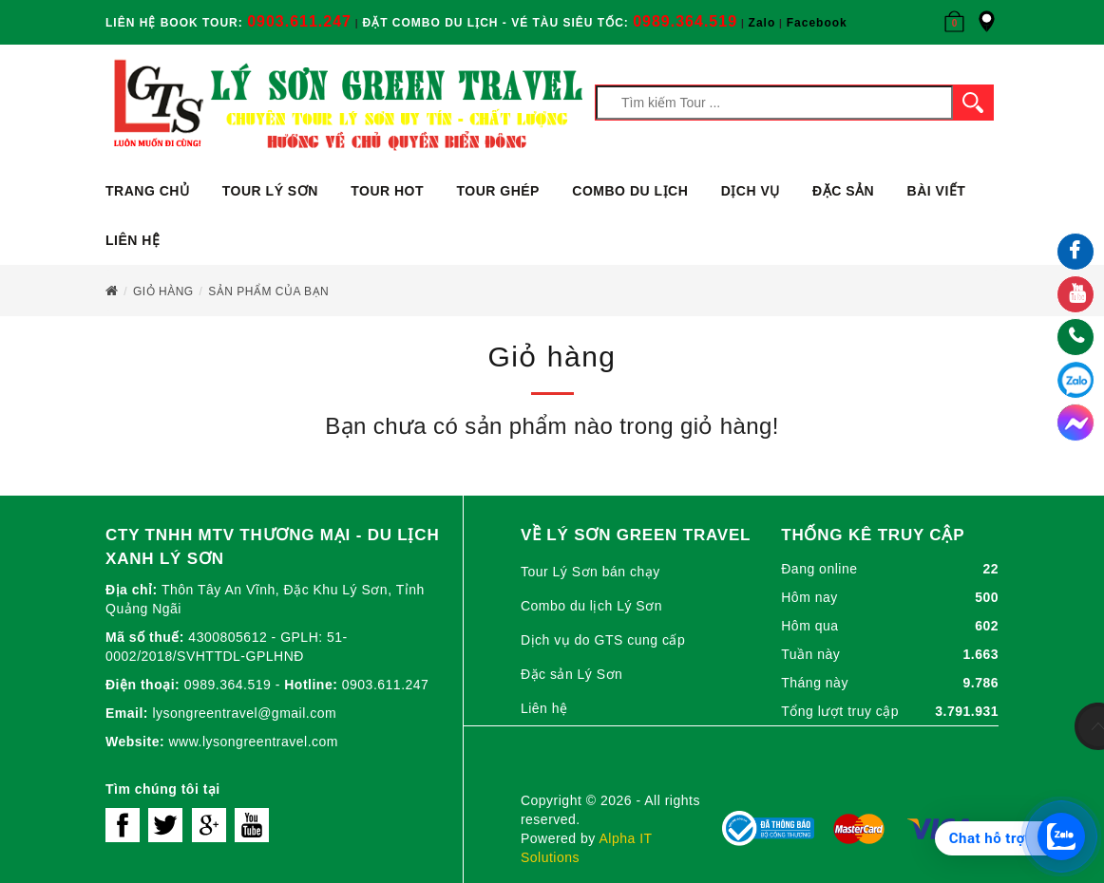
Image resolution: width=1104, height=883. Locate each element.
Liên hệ (132, 240)
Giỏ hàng (163, 291)
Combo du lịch (630, 190)
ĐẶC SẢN (843, 190)
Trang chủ (147, 190)
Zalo (762, 22)
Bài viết (936, 190)
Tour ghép (497, 190)
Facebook (817, 22)
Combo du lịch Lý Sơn (591, 605)
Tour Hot (387, 190)
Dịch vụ (750, 190)
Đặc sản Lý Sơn (571, 674)
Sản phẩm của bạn (268, 291)
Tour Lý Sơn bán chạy (590, 571)
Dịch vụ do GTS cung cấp (603, 640)
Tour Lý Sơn (270, 190)
